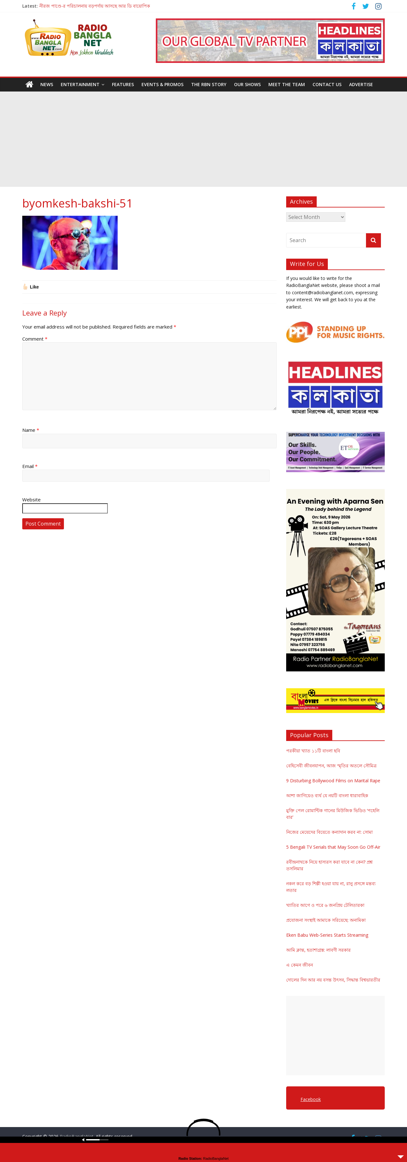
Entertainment (80, 84)
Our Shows (247, 84)
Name (30, 430)
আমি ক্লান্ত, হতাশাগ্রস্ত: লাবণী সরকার (318, 950)
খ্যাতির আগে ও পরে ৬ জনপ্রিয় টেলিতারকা (325, 905)
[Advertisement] (203, 139)
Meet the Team (286, 84)
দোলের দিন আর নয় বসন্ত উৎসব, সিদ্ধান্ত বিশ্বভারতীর (333, 980)
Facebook (310, 1099)
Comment (34, 339)
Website (31, 499)
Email (30, 466)
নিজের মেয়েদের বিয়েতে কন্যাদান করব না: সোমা (329, 832)
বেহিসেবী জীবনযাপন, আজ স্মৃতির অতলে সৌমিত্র (331, 766)
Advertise (361, 84)
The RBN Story (208, 84)
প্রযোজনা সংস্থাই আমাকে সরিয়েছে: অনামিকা (326, 920)
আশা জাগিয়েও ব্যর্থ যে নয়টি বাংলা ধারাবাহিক (327, 795)
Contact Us (327, 84)
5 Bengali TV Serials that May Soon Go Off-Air (333, 847)
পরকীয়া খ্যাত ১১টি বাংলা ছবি (313, 751)
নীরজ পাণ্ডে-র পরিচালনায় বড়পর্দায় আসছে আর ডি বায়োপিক (94, 6)
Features (123, 84)
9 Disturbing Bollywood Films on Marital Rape (333, 781)
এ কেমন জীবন (299, 965)
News (46, 84)
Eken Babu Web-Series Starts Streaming (327, 935)
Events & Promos (162, 84)
